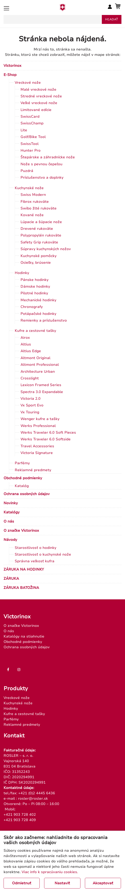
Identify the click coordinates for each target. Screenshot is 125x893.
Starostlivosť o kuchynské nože (43, 554)
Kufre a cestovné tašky (35, 330)
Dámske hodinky (35, 286)
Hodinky (22, 272)
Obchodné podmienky (23, 478)
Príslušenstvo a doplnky (42, 177)
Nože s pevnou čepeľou (41, 164)
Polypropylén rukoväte (40, 235)
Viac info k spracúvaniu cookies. (50, 871)
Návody (10, 539)
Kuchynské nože (29, 188)
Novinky (11, 503)
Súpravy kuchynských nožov (45, 249)
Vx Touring (29, 412)
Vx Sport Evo (31, 405)
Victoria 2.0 (30, 398)
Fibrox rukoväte (34, 201)
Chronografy (31, 306)
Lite (23, 130)
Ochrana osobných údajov (27, 493)
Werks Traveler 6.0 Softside (45, 439)
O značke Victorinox (21, 530)
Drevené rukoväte (36, 228)
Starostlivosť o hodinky (35, 547)
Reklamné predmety (33, 470)
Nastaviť (62, 883)
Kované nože (32, 215)
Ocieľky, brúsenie (35, 262)
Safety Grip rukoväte (39, 242)
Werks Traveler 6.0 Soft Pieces (48, 432)
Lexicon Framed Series (40, 385)
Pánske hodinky (34, 279)
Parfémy (22, 463)
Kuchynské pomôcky (38, 255)
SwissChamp (31, 123)
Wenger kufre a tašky (39, 418)
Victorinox (12, 65)
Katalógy (12, 512)
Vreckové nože (28, 82)
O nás (9, 521)
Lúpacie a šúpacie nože (41, 222)
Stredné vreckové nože (41, 96)
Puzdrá (26, 170)
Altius (25, 344)
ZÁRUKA (11, 578)
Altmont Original (35, 358)
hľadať (111, 19)
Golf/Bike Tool (33, 136)
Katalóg (22, 485)
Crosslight (29, 378)
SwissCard (29, 116)
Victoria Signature (36, 452)
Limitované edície (35, 109)
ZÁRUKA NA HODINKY (24, 569)
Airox (25, 337)
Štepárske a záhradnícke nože (47, 157)
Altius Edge (30, 351)
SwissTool (29, 143)
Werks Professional (38, 425)
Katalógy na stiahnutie (24, 636)
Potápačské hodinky (38, 313)
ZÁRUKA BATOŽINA (21, 587)
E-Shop (10, 74)
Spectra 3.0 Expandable (41, 391)
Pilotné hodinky (34, 293)
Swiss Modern (33, 194)
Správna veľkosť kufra (34, 561)
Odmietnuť (21, 883)
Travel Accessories (37, 446)
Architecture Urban (37, 371)
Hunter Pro (30, 150)
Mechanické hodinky (38, 300)
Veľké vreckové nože (38, 102)
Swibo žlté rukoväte (38, 208)
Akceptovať (103, 883)
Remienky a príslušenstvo (43, 320)
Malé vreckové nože (38, 89)
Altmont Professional (39, 364)
